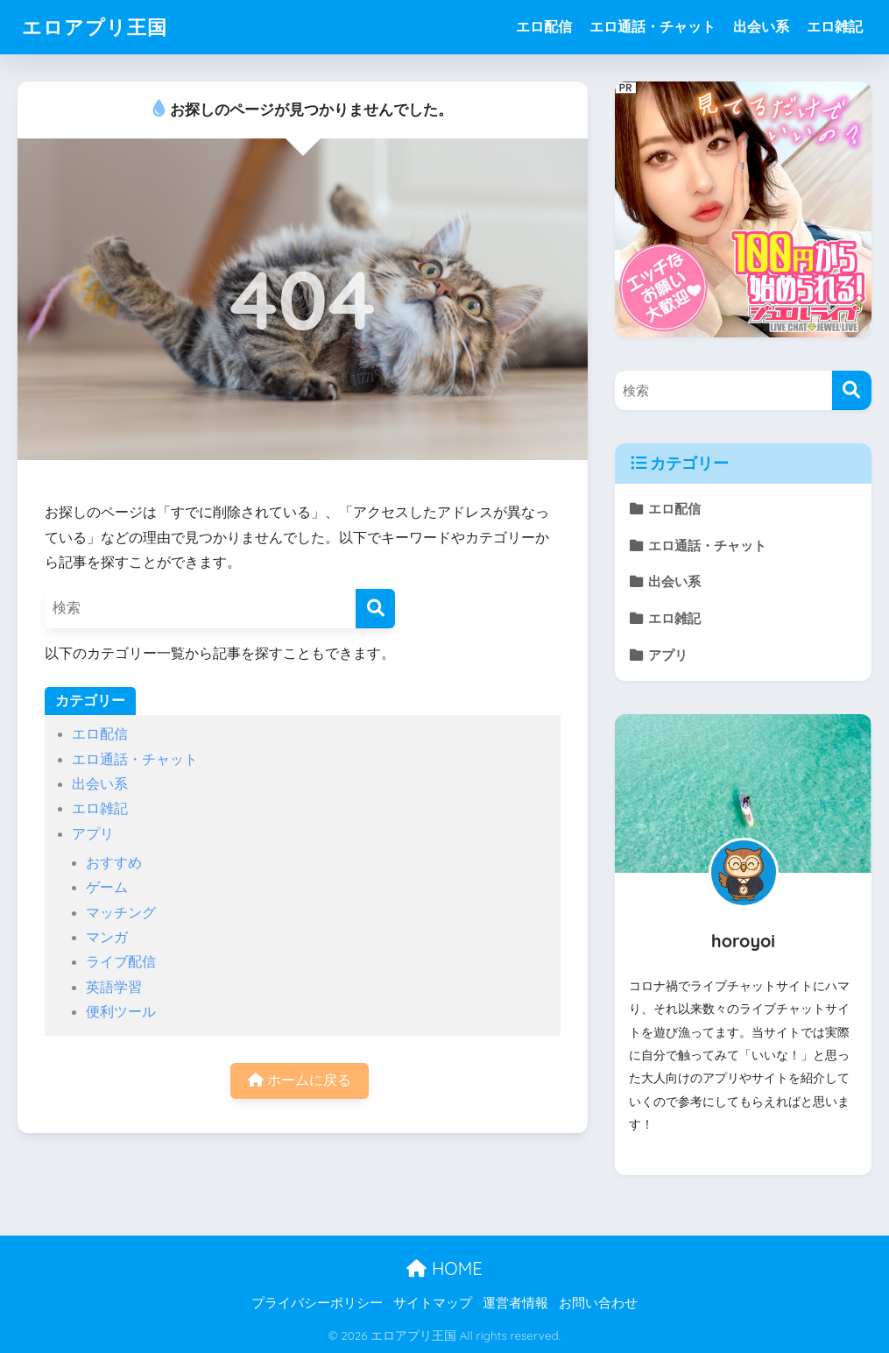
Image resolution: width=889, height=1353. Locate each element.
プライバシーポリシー (317, 1303)
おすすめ (114, 862)
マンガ (107, 937)
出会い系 (761, 26)
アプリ (93, 833)
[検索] (375, 608)
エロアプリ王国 (97, 26)
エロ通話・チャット (652, 26)
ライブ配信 (121, 961)
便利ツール (121, 1011)
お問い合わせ (598, 1303)
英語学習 (114, 987)
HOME (444, 1268)
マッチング (121, 912)
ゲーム (107, 887)
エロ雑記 (835, 26)
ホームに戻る (299, 1080)
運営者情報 (515, 1303)
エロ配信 (544, 26)
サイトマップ (432, 1303)
